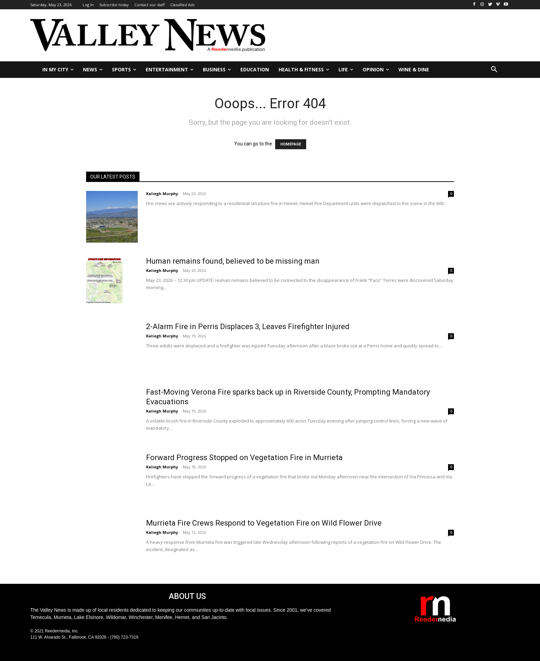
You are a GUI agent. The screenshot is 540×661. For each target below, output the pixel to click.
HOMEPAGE (290, 144)
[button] (494, 69)
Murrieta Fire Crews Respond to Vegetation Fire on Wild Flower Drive (264, 523)
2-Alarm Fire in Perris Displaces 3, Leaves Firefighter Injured (248, 326)
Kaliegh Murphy (162, 193)
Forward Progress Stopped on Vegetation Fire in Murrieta (244, 457)
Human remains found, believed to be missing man (233, 261)
